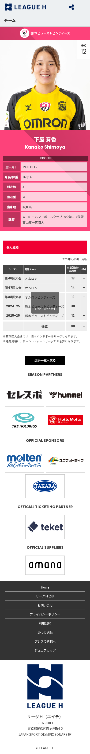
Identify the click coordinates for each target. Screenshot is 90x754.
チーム (10, 20)
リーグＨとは (45, 596)
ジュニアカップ (45, 650)
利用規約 (45, 623)
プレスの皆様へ (45, 641)
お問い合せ (45, 605)
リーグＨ (25, 7)
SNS (71, 7)
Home (45, 587)
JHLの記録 (45, 632)
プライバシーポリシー (45, 614)
